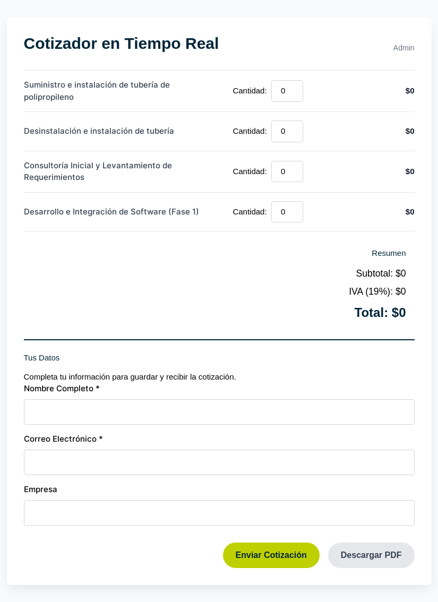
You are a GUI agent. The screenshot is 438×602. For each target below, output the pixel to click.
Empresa (40, 489)
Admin (404, 48)
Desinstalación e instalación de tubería (99, 131)
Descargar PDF (371, 555)
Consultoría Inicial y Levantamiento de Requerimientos (98, 171)
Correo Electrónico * (63, 439)
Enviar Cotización (271, 555)
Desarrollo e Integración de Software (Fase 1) (111, 212)
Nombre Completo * (62, 388)
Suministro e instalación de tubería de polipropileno (97, 91)
